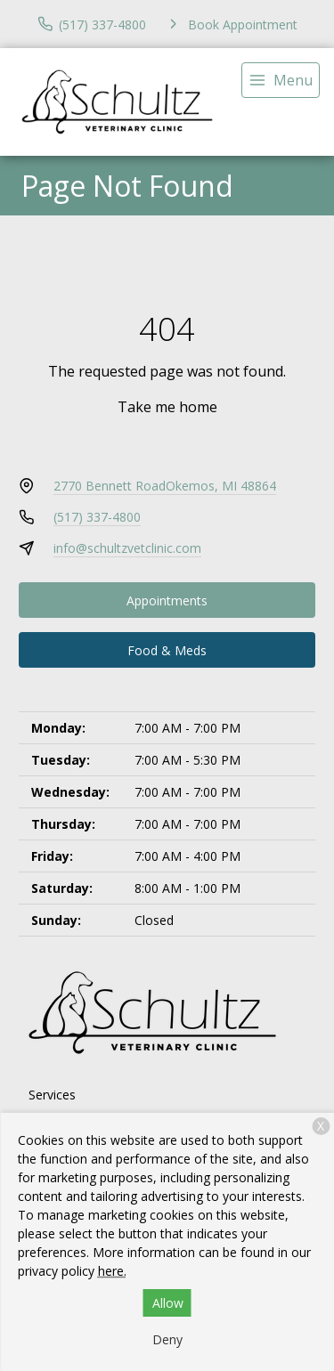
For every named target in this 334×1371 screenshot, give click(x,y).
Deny (167, 1339)
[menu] (280, 80)
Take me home (167, 407)
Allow (167, 1302)
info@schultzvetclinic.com (127, 547)
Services (52, 1094)
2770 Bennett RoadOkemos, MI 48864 (164, 485)
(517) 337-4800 (97, 516)
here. (112, 1270)
